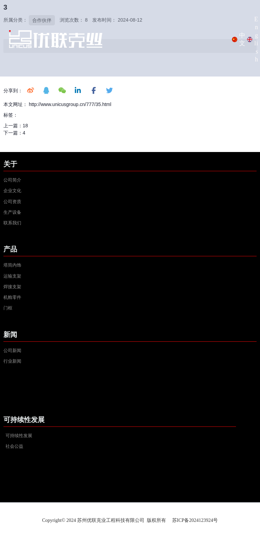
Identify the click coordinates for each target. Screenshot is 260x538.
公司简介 (12, 180)
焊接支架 (12, 286)
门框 (7, 308)
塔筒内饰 (12, 265)
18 (25, 125)
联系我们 (12, 222)
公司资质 (12, 201)
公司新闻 (12, 350)
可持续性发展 (18, 435)
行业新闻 (12, 361)
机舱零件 (12, 297)
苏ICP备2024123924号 (195, 520)
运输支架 (12, 276)
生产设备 (12, 212)
